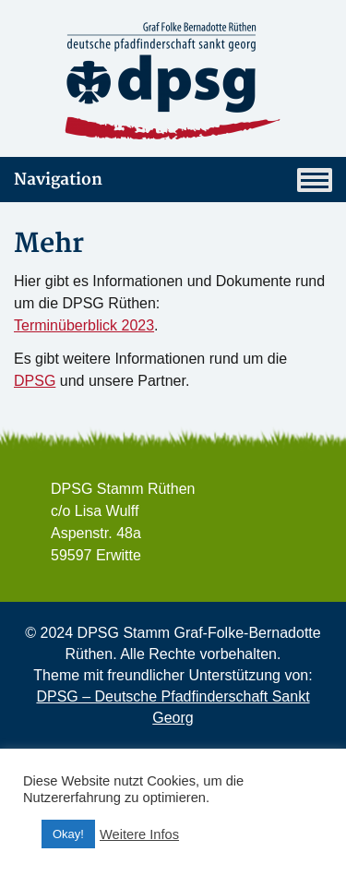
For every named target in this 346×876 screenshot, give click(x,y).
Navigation (173, 180)
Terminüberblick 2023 (84, 325)
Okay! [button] (68, 834)
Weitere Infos (139, 834)
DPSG (34, 381)
